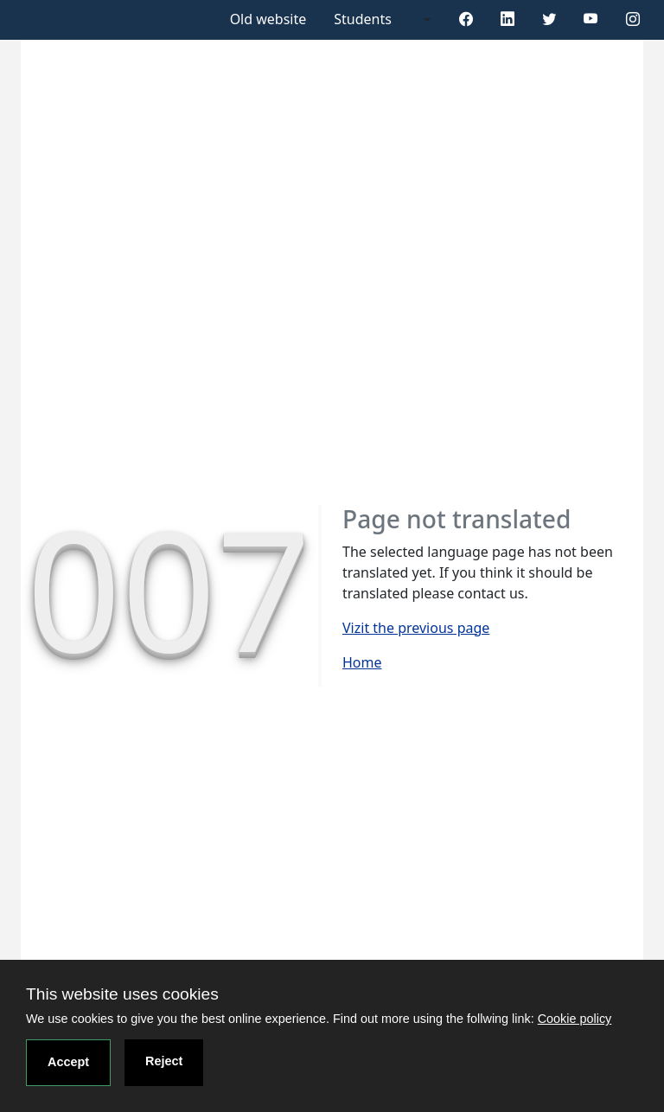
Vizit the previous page (415, 627)
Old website (268, 19)
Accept (68, 1062)
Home (362, 662)
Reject (163, 1061)
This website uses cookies (122, 994)
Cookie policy (575, 1019)
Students (363, 19)
